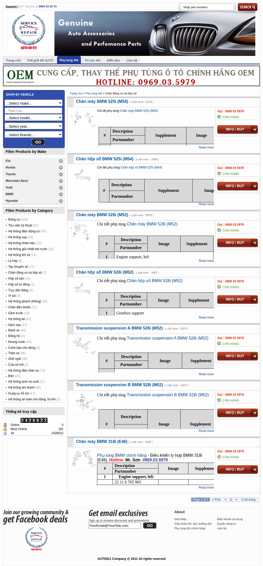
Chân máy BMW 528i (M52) (102, 215)
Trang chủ (13, 60)
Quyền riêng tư (226, 523)
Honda (10, 167)
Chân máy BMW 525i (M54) (102, 101)
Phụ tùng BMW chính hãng (121, 455)
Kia (8, 161)
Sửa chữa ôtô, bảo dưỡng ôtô (193, 523)
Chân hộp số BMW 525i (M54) (105, 159)
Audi (9, 187)
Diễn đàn (113, 60)
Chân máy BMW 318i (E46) (101, 441)
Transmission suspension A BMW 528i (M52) (119, 328)
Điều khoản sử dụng (229, 519)
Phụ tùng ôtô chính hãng (189, 528)
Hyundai (12, 201)
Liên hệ (131, 60)
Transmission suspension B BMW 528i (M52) (119, 385)
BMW (9, 194)
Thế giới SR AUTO (40, 60)
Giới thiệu (180, 519)
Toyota (10, 174)
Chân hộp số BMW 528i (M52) (105, 272)
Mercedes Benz (17, 181)
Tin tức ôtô (92, 60)
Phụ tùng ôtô (69, 60)
